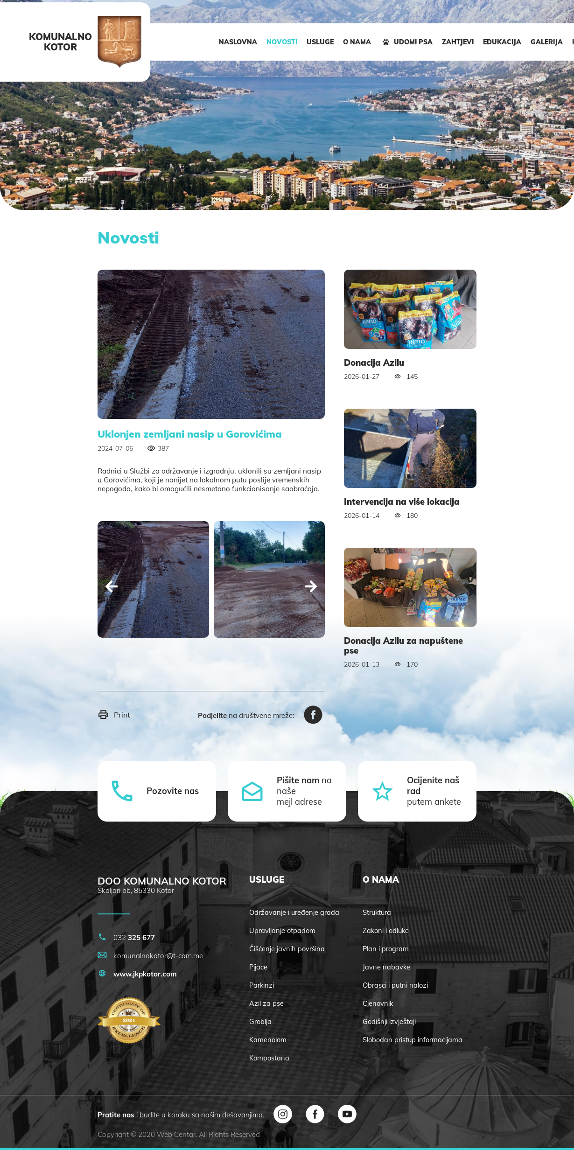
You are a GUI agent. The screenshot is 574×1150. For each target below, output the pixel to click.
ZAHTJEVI (458, 42)
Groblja (260, 1021)
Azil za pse (266, 1003)
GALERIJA (547, 42)
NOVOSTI (281, 42)
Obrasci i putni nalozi (395, 985)
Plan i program (386, 948)
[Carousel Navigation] (211, 587)
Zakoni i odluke (386, 930)
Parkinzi (261, 985)
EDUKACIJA (502, 42)
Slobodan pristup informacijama (412, 1039)
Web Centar (176, 1134)
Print (114, 714)
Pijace (258, 966)
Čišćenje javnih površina (287, 948)
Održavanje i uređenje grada (294, 912)
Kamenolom (268, 1039)
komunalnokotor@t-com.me (150, 955)
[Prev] (112, 587)
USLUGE (320, 42)
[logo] (119, 42)
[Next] (311, 587)
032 (126, 937)
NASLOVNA (238, 42)
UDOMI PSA (406, 42)
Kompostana (269, 1057)
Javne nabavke (386, 966)
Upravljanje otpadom (282, 930)
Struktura (377, 912)
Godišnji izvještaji (389, 1021)
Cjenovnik (378, 1003)
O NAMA (357, 42)
